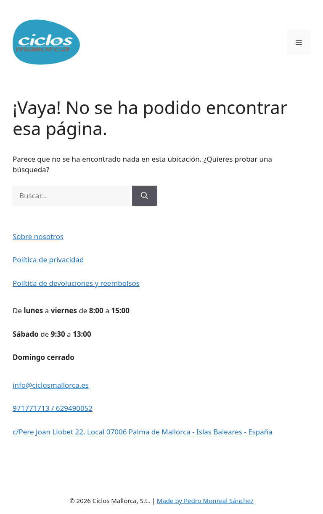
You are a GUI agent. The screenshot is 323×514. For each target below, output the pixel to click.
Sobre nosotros (38, 236)
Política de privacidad (48, 259)
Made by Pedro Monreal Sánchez (205, 500)
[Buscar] (144, 196)
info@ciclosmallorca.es (51, 385)
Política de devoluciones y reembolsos (76, 283)
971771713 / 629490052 (53, 408)
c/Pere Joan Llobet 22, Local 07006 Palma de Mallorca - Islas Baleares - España (143, 432)
